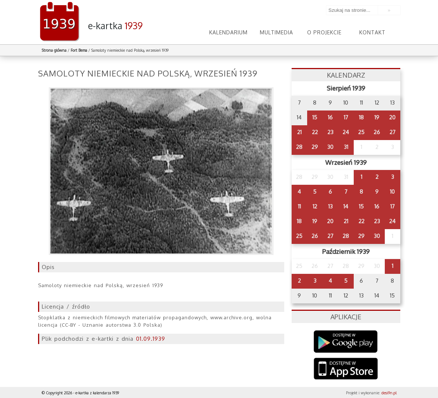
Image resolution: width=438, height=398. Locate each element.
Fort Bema (79, 50)
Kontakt (372, 32)
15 (314, 117)
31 (346, 146)
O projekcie (324, 32)
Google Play (345, 342)
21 (299, 132)
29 (315, 146)
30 (330, 146)
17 (346, 117)
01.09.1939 (150, 338)
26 (377, 132)
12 (315, 206)
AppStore (345, 369)
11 (299, 206)
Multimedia (276, 32)
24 (346, 132)
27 (392, 132)
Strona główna (54, 50)
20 (392, 117)
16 (330, 117)
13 (330, 206)
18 (361, 117)
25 (361, 132)
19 (376, 117)
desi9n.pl (389, 393)
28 (299, 146)
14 (345, 206)
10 (392, 191)
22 (315, 132)
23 (330, 132)
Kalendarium (228, 32)
